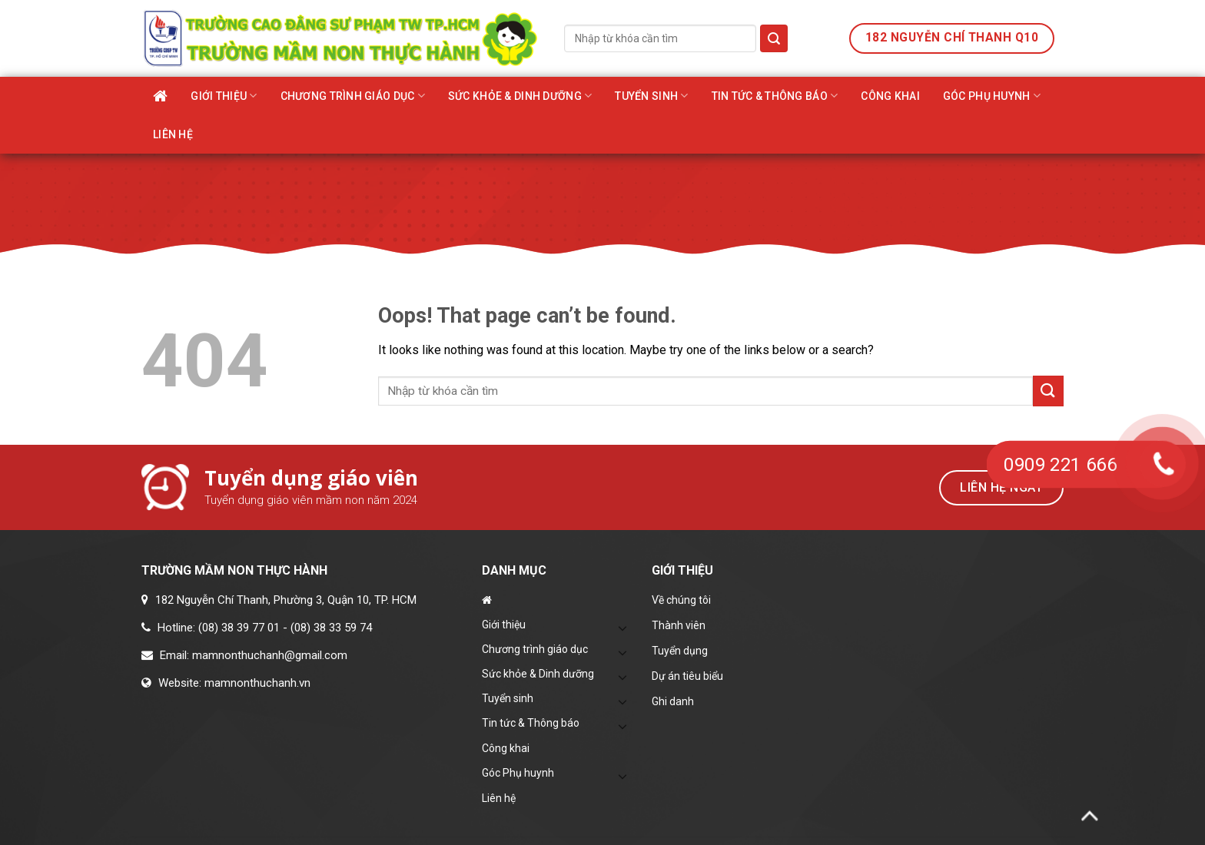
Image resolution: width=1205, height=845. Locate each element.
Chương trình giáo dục (353, 95)
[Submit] (774, 38)
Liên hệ (173, 134)
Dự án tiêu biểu (687, 676)
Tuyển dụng (680, 651)
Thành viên (678, 625)
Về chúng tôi (681, 600)
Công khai (890, 96)
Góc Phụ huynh (992, 95)
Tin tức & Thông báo (775, 95)
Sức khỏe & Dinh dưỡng (520, 95)
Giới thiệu (224, 95)
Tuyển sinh (651, 95)
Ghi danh (673, 701)
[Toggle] (623, 627)
